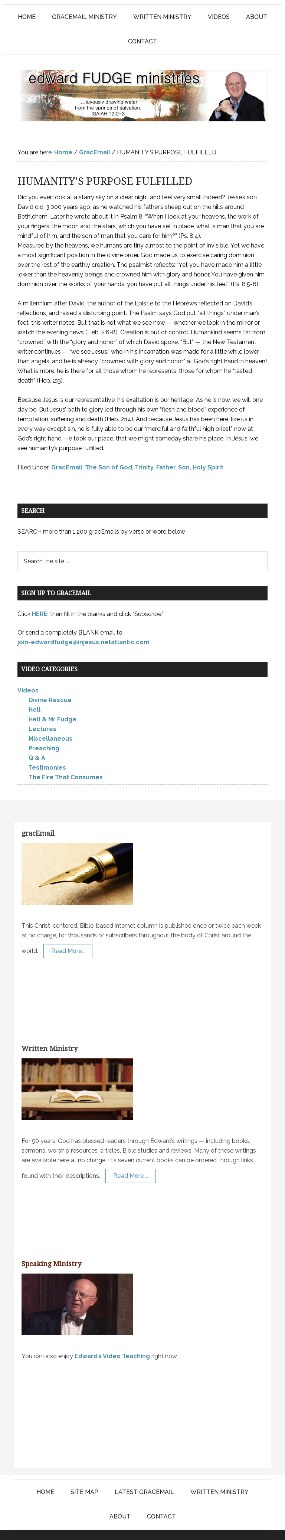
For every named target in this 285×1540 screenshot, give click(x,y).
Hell (34, 694)
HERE (40, 599)
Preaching (44, 733)
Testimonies (47, 752)
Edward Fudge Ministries (142, 88)
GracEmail (66, 452)
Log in (224, 1527)
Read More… (68, 936)
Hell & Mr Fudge (52, 704)
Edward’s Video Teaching (112, 1341)
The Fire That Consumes (66, 762)
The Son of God (108, 452)
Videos (28, 675)
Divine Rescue (50, 685)
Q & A (37, 743)
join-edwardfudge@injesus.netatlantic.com (83, 627)
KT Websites (192, 1527)
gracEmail (38, 818)
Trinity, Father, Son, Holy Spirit (179, 452)
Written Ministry (50, 1034)
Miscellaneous (50, 723)
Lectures (42, 714)
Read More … (130, 1160)
